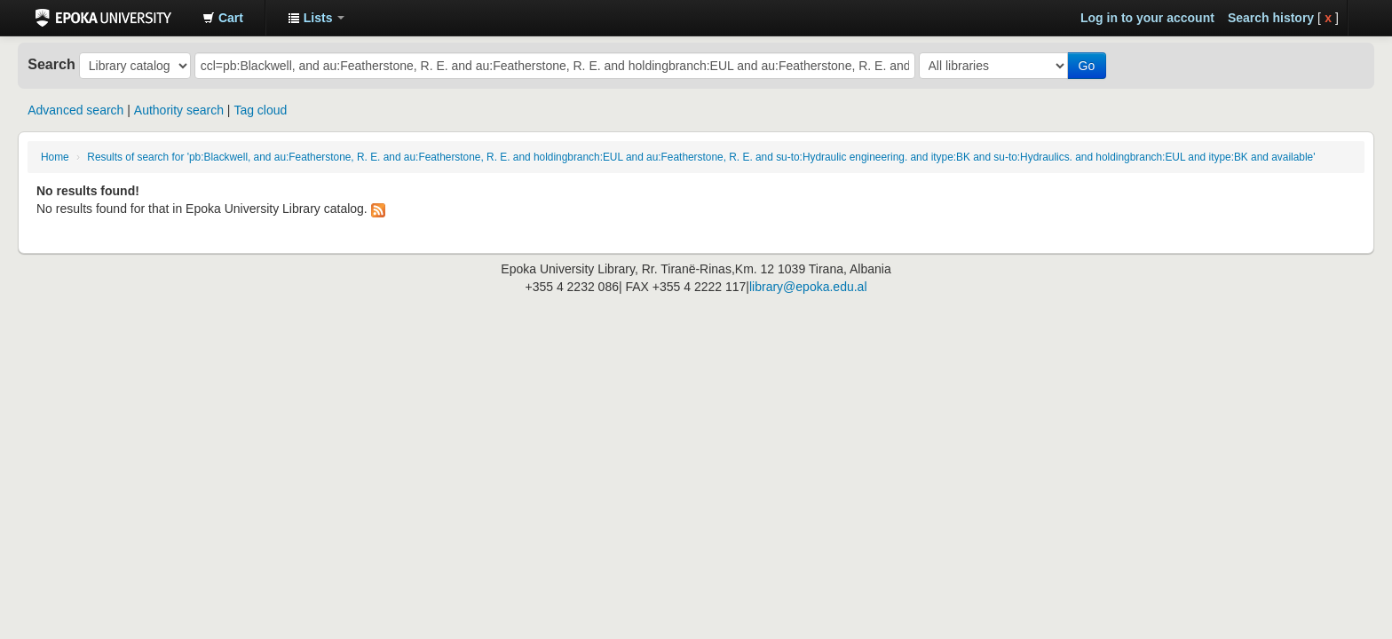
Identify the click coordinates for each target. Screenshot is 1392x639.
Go (1087, 66)
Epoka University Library (103, 18)
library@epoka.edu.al (808, 287)
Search (51, 64)
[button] (223, 18)
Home (55, 157)
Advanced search (75, 110)
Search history (1271, 18)
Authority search (179, 110)
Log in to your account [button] (1147, 18)
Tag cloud (260, 110)
